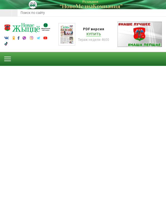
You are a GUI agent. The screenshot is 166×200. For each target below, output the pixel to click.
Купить (93, 34)
